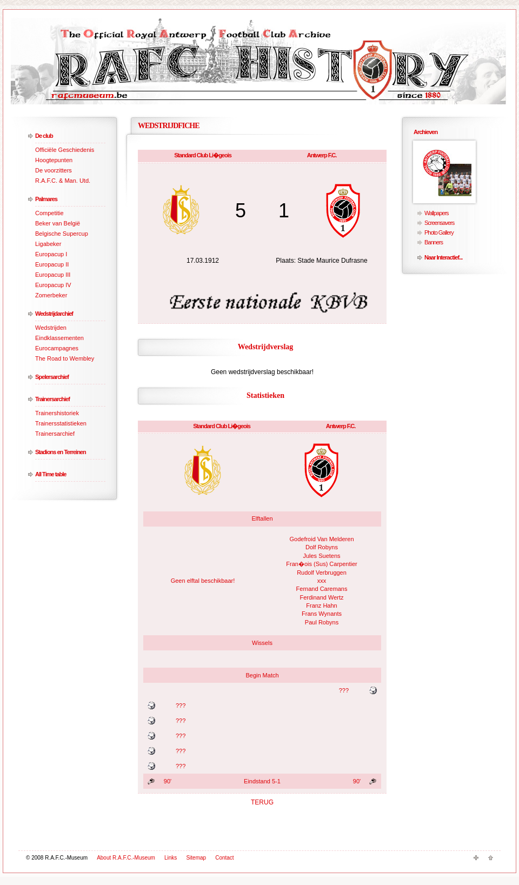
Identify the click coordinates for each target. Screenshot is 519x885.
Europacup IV (53, 285)
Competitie (49, 213)
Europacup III (52, 274)
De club (44, 135)
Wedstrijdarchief (54, 313)
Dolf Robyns (321, 547)
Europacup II (52, 264)
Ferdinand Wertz (321, 597)
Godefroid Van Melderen (321, 539)
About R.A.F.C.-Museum (126, 858)
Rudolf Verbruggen (322, 572)
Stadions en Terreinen (60, 452)
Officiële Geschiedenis (64, 150)
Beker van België (57, 223)
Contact (224, 858)
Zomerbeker (51, 295)
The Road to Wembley (64, 358)
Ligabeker (48, 244)
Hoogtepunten (53, 160)
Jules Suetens (321, 556)
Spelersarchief (52, 377)
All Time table (50, 474)
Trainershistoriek (57, 413)
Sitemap (196, 858)
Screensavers (439, 222)
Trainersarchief (52, 399)
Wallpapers (436, 213)
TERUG (262, 802)
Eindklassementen (59, 338)
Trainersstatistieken (60, 423)
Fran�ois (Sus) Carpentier (321, 564)
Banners (433, 242)
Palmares (46, 199)
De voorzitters (53, 170)
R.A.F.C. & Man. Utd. (62, 180)
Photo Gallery (439, 232)
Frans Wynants (322, 613)
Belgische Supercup (61, 233)
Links (170, 858)
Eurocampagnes (56, 348)
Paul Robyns (321, 622)
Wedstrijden (50, 327)
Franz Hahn (321, 605)
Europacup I (51, 254)
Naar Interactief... (443, 257)
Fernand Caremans (322, 588)
